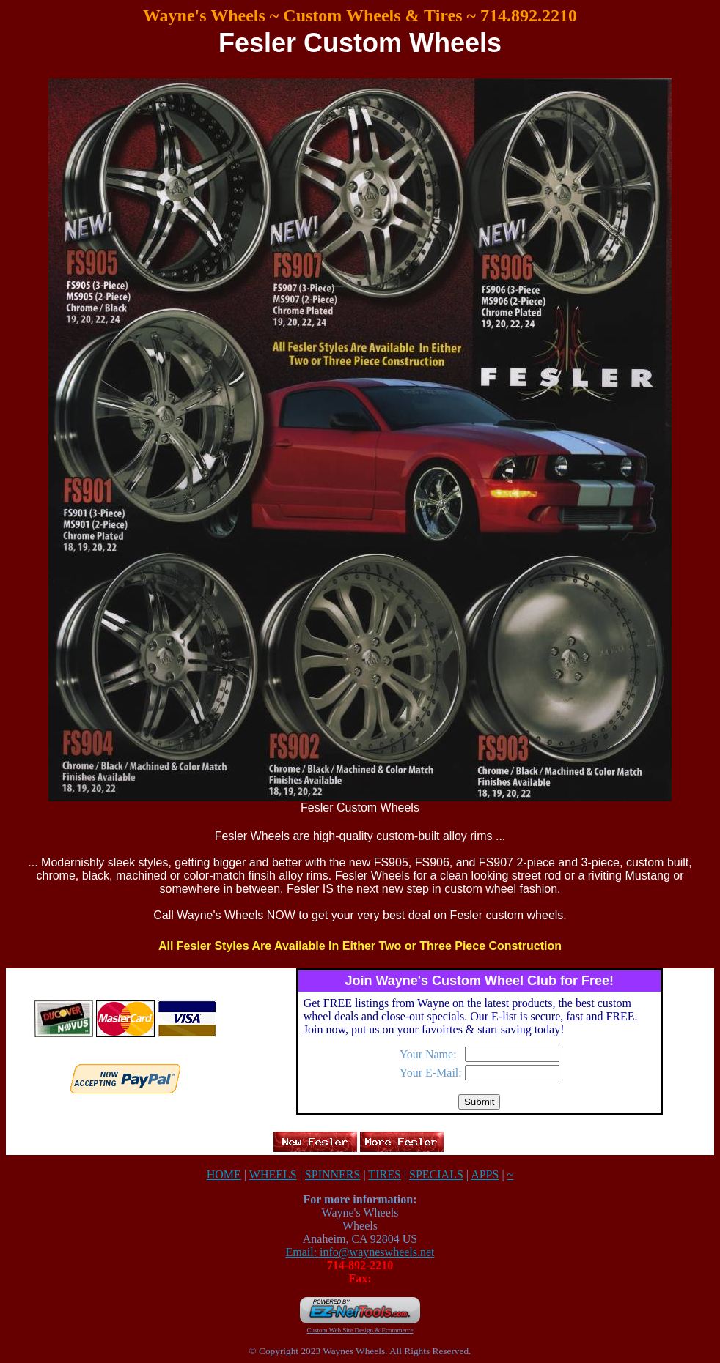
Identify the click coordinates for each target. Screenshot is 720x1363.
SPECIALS (436, 1174)
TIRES (384, 1174)
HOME (224, 1174)
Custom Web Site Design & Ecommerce (360, 1330)
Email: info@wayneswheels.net (359, 1252)
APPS (485, 1174)
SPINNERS (333, 1174)
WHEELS (273, 1174)
